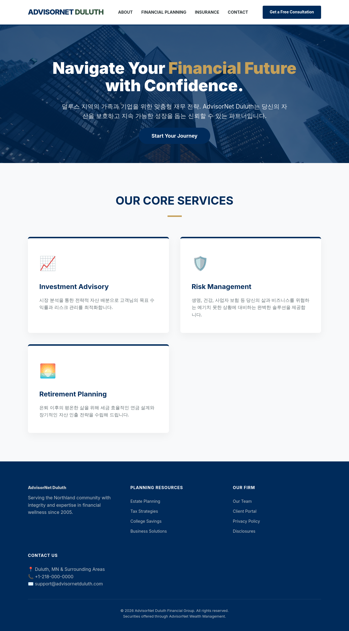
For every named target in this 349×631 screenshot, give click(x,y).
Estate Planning (145, 501)
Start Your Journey (174, 136)
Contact (238, 12)
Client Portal (244, 511)
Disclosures (244, 531)
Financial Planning (163, 12)
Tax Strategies (144, 511)
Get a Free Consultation (292, 12)
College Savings (146, 521)
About (125, 12)
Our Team (242, 501)
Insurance (207, 12)
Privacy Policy (246, 521)
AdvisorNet (66, 11)
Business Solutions (148, 531)
